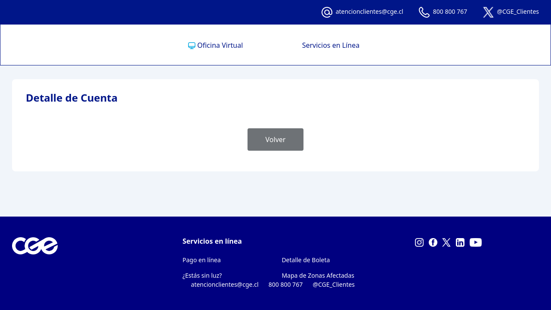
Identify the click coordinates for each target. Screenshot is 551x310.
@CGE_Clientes (518, 11)
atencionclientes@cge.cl (369, 11)
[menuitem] (235, 45)
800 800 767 (450, 11)
